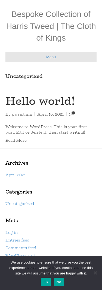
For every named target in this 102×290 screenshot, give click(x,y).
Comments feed (20, 248)
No (59, 282)
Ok (46, 282)
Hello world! (40, 100)
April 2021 (15, 175)
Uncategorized (19, 204)
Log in (11, 232)
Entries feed (17, 240)
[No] (95, 273)
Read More (16, 140)
